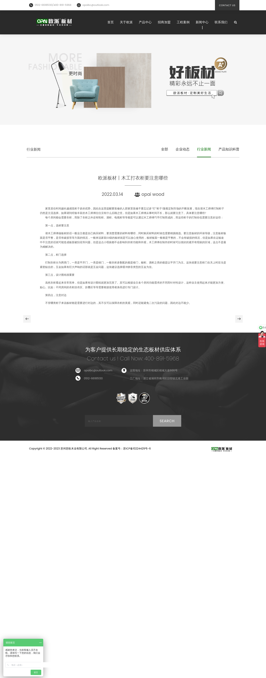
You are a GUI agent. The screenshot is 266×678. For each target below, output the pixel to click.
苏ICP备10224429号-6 (137, 448)
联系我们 (221, 22)
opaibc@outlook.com (95, 5)
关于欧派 (126, 22)
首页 (110, 22)
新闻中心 (202, 22)
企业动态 (183, 149)
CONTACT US (227, 5)
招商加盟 (164, 22)
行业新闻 (34, 149)
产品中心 (145, 22)
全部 (164, 149)
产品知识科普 (228, 149)
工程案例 (183, 22)
